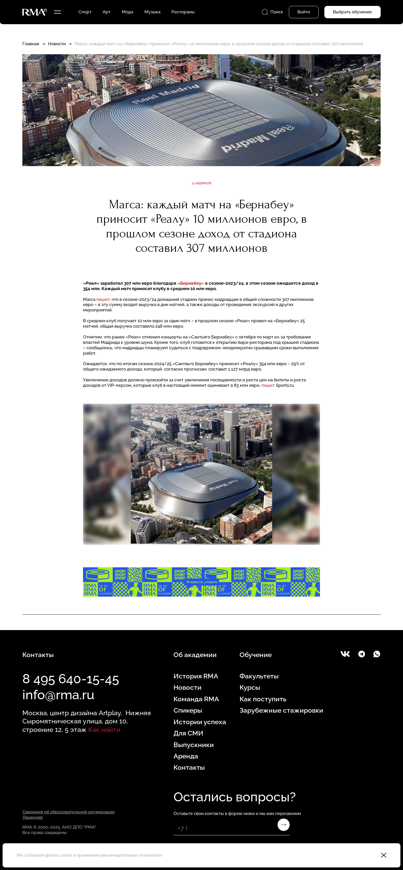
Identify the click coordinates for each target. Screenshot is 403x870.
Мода (127, 11)
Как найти (104, 729)
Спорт (84, 11)
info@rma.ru (58, 694)
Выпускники (193, 745)
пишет (102, 299)
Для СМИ (188, 733)
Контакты (189, 767)
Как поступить (263, 699)
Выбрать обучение (352, 11)
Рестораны (183, 11)
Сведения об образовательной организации (68, 811)
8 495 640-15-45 (70, 678)
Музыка (152, 11)
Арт (107, 11)
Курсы (250, 687)
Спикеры (187, 710)
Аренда (185, 756)
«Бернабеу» (190, 283)
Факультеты (259, 676)
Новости (57, 43)
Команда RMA (196, 699)
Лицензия (32, 817)
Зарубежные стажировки (281, 710)
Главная (30, 43)
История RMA (195, 676)
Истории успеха (199, 722)
